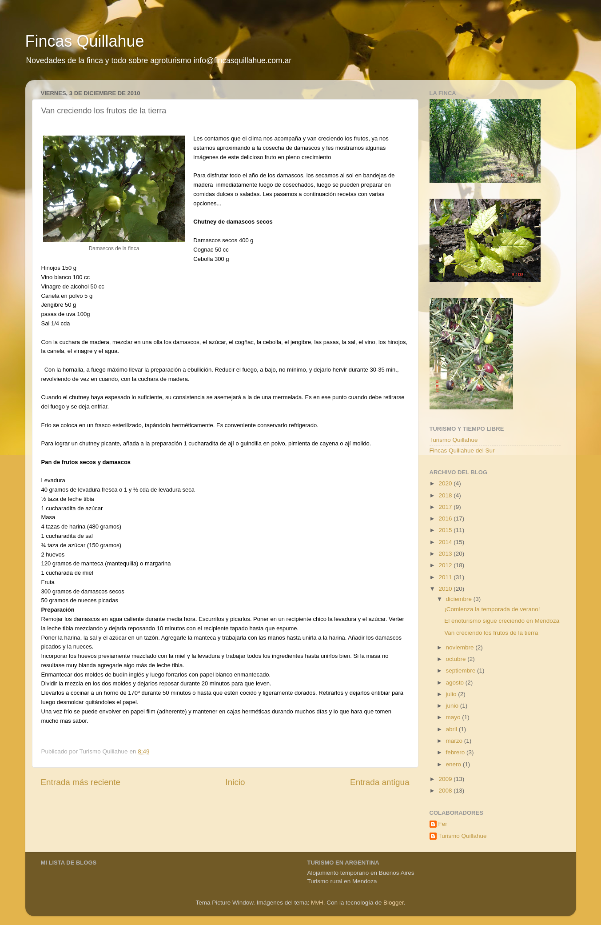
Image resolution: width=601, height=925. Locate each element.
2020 (446, 483)
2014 (446, 542)
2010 (446, 588)
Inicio (235, 782)
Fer (442, 824)
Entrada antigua (379, 782)
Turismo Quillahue (454, 439)
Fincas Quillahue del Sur (462, 450)
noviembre (461, 647)
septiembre (462, 670)
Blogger (393, 902)
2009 (446, 779)
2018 (446, 495)
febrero (456, 752)
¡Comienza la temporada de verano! (492, 609)
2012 (446, 565)
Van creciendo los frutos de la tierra (491, 632)
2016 (446, 518)
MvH (317, 902)
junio (453, 705)
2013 (446, 553)
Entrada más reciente (81, 782)
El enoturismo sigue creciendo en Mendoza (501, 620)
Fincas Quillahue (84, 41)
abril (452, 729)
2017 (446, 507)
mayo (454, 717)
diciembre (460, 599)
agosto (456, 682)
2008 (446, 790)
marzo (455, 740)
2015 (446, 530)
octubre (457, 659)
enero (454, 764)
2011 (446, 577)
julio (452, 694)
